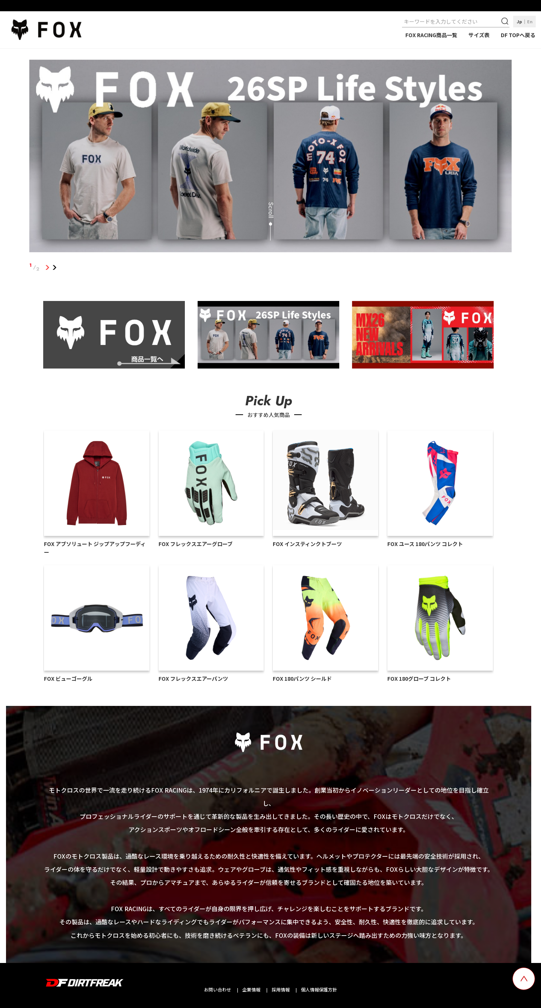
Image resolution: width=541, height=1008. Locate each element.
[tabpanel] (270, 158)
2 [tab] (54, 267)
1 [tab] (47, 267)
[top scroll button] (523, 978)
